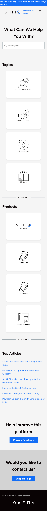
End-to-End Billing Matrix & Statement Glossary (20, 372)
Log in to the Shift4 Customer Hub (19, 388)
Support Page (23, 478)
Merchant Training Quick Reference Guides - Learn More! (23, 3)
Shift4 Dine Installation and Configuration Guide (22, 363)
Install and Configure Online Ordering (20, 393)
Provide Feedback (23, 440)
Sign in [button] (39, 12)
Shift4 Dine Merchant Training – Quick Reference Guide (21, 381)
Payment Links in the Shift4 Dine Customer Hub (23, 400)
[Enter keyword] (23, 45)
